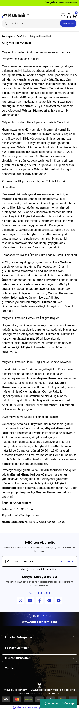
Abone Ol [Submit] (67, 561)
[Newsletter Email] (39, 561)
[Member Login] (69, 15)
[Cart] (75, 15)
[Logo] (15, 15)
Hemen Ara (68, 23)
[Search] (39, 23)
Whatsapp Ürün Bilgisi (59, 704)
